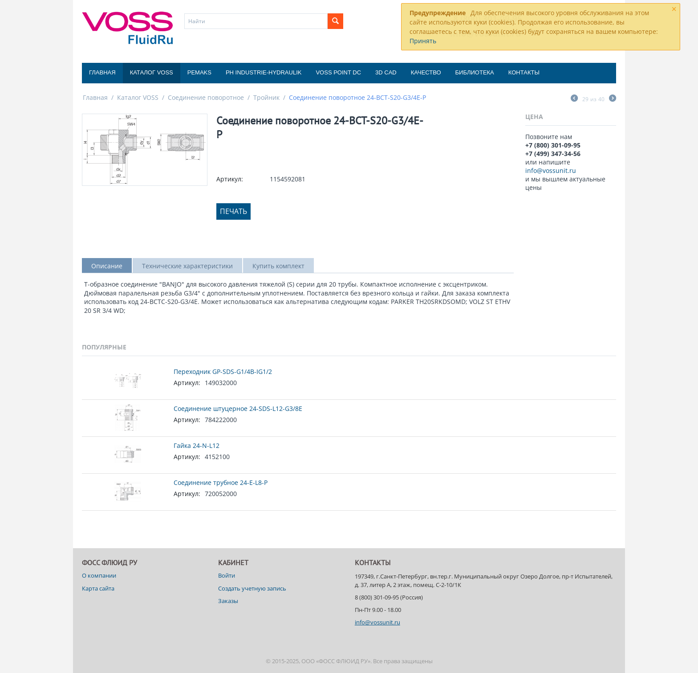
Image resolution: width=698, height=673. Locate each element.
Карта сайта (98, 588)
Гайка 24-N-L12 (196, 445)
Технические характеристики (187, 266)
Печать (233, 211)
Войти (226, 575)
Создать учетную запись (252, 588)
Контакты (524, 72)
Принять (423, 41)
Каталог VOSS (151, 72)
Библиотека (474, 72)
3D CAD (386, 72)
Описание (106, 266)
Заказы (228, 601)
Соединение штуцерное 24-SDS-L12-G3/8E (238, 408)
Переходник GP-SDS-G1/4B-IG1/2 (223, 371)
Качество (426, 72)
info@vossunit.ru (550, 170)
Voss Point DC (338, 72)
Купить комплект (278, 266)
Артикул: (229, 179)
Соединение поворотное (206, 97)
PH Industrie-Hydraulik (263, 72)
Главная (102, 72)
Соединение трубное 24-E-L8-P (221, 482)
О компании (99, 575)
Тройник (266, 97)
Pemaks (199, 72)
